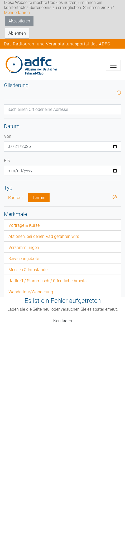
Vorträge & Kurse (24, 225)
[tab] (62, 225)
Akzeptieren (19, 20)
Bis (7, 160)
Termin (38, 197)
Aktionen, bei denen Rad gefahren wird (43, 236)
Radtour (15, 197)
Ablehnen (17, 33)
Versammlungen (23, 247)
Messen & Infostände (27, 269)
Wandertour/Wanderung (30, 291)
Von (7, 136)
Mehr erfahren (17, 12)
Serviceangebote (23, 258)
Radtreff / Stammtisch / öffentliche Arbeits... (49, 280)
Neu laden (62, 320)
